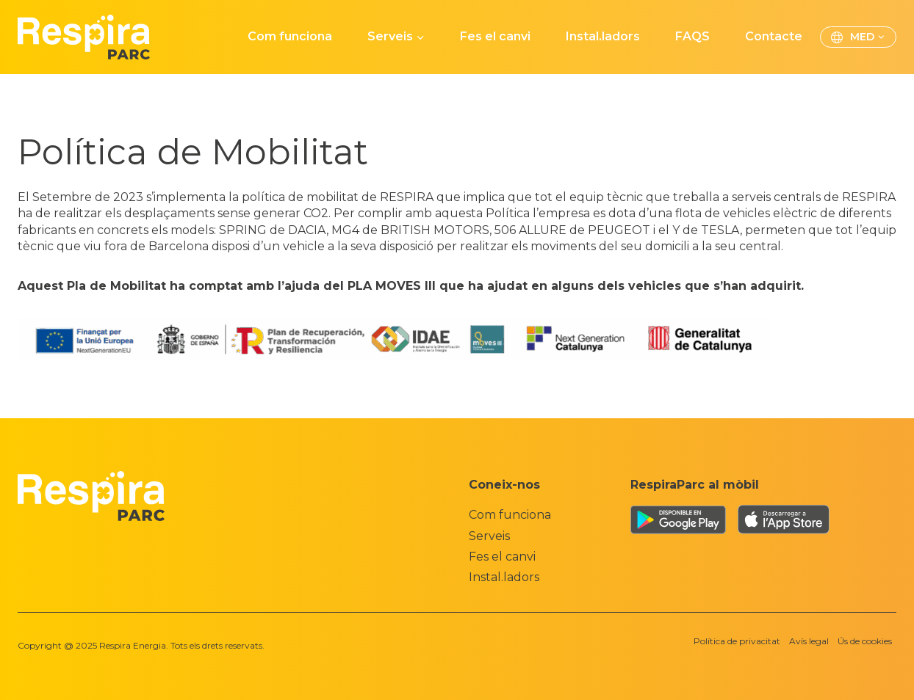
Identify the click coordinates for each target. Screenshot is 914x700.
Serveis (489, 536)
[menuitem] (858, 37)
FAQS (692, 36)
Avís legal (809, 640)
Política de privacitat (737, 640)
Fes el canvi (495, 36)
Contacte (773, 36)
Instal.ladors (603, 36)
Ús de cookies (865, 640)
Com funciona (290, 36)
